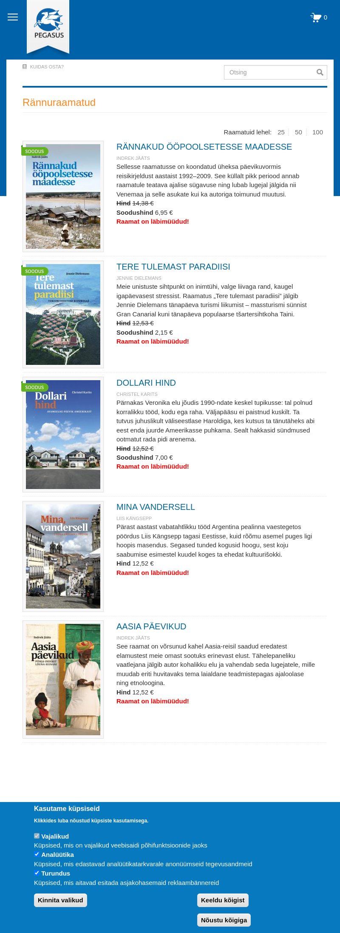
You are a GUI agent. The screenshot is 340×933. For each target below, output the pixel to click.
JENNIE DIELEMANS (139, 278)
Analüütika (57, 854)
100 (317, 132)
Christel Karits (137, 394)
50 (298, 132)
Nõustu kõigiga (224, 920)
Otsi (322, 72)
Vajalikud (55, 836)
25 (281, 132)
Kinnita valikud (60, 900)
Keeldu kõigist (223, 900)
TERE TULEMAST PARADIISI (173, 266)
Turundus (55, 873)
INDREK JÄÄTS (133, 158)
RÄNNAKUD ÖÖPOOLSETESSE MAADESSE (204, 146)
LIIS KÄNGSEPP (134, 518)
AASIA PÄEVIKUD (151, 626)
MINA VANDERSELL (155, 507)
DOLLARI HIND (146, 382)
